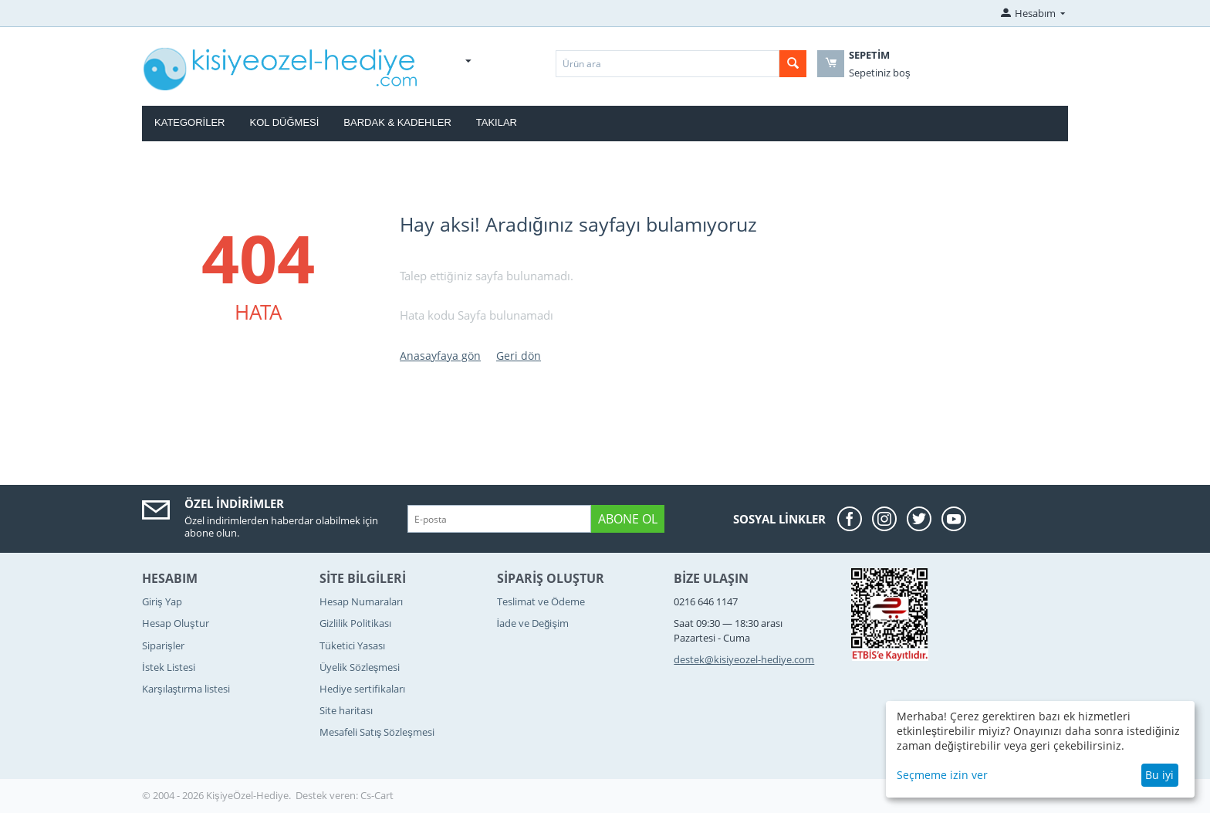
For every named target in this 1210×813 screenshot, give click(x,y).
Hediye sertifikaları (362, 689)
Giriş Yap (162, 601)
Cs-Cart (377, 795)
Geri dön (518, 355)
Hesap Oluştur (175, 623)
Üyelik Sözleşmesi (360, 667)
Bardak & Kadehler (397, 122)
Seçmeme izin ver (942, 774)
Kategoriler (189, 122)
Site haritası (346, 710)
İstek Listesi (168, 667)
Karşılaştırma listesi (186, 689)
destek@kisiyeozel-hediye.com (744, 659)
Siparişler (163, 645)
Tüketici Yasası (352, 645)
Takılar (496, 122)
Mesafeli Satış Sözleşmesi (376, 732)
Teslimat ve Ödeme (541, 601)
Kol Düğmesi (284, 122)
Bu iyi (1159, 774)
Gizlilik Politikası (355, 623)
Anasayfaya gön (440, 355)
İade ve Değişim (533, 623)
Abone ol (627, 518)
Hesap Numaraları (361, 601)
